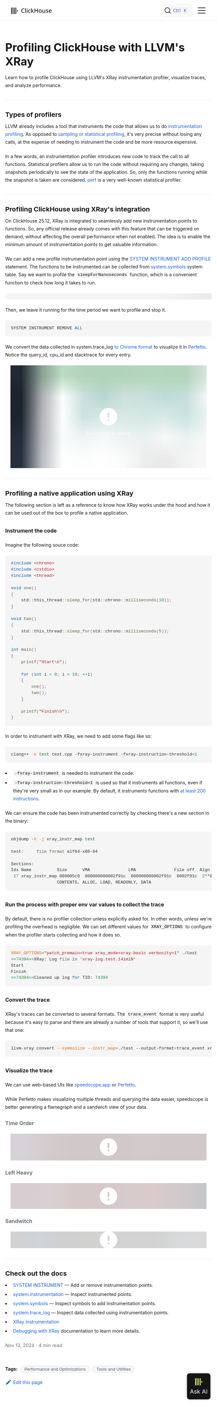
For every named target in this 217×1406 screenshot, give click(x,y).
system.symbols (168, 266)
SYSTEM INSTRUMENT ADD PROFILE (170, 259)
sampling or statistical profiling (91, 134)
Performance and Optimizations (55, 1369)
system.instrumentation (38, 1294)
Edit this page (23, 1382)
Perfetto (197, 347)
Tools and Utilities (113, 1369)
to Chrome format (133, 347)
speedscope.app (92, 1084)
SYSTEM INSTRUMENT (38, 1285)
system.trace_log (31, 1312)
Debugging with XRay (36, 1331)
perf (92, 180)
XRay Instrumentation (36, 1321)
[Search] (176, 10)
